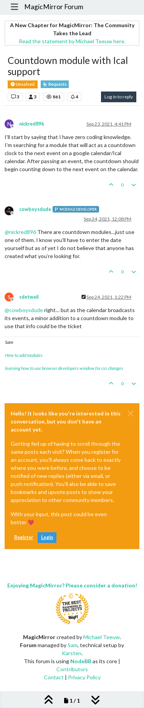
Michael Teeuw (101, 637)
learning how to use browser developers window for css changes (64, 368)
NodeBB (80, 661)
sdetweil (28, 297)
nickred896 (31, 124)
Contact (54, 677)
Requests (55, 84)
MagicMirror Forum (53, 7)
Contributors (72, 669)
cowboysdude (35, 209)
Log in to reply (118, 97)
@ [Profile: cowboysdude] (24, 310)
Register (23, 537)
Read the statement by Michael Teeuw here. (72, 41)
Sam (73, 645)
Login (47, 537)
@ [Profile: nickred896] (20, 232)
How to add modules (24, 355)
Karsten (71, 653)
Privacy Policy (84, 677)
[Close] (130, 413)
